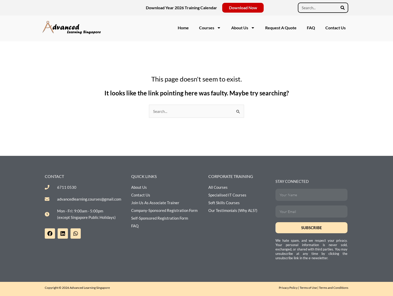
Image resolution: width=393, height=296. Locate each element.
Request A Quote (281, 27)
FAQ (311, 27)
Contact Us (335, 27)
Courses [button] (210, 27)
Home (183, 27)
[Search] (342, 7)
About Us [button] (243, 27)
